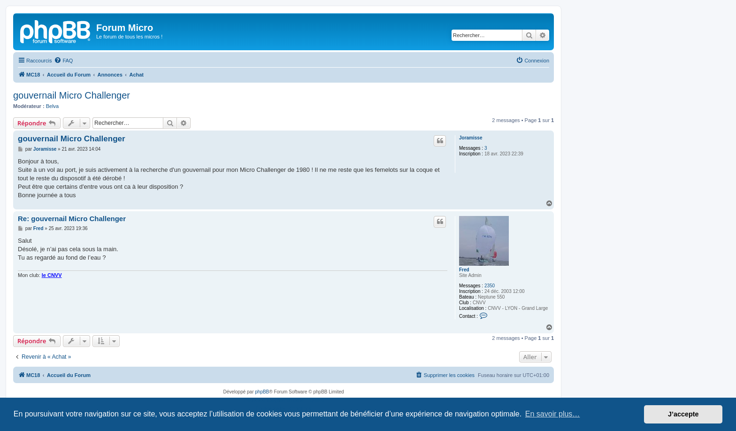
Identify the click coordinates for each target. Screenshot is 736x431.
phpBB (262, 391)
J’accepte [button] (683, 414)
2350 (489, 285)
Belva (52, 106)
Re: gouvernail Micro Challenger (72, 219)
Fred (464, 269)
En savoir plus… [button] (552, 414)
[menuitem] (63, 60)
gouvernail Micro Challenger (71, 95)
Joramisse (470, 137)
